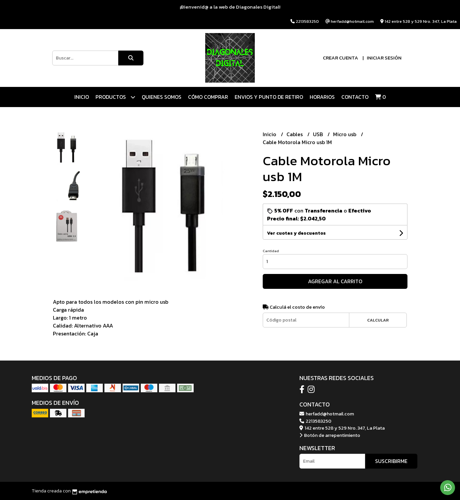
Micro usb (345, 134)
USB (318, 134)
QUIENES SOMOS (161, 97)
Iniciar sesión (384, 57)
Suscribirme (391, 461)
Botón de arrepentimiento (329, 435)
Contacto (354, 97)
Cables (295, 134)
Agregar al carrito (335, 281)
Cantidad (271, 250)
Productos (115, 97)
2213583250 (315, 421)
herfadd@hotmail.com (326, 413)
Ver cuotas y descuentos (296, 233)
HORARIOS (322, 97)
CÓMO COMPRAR (208, 97)
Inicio (81, 97)
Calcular (378, 320)
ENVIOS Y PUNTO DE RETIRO (269, 97)
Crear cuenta (340, 57)
